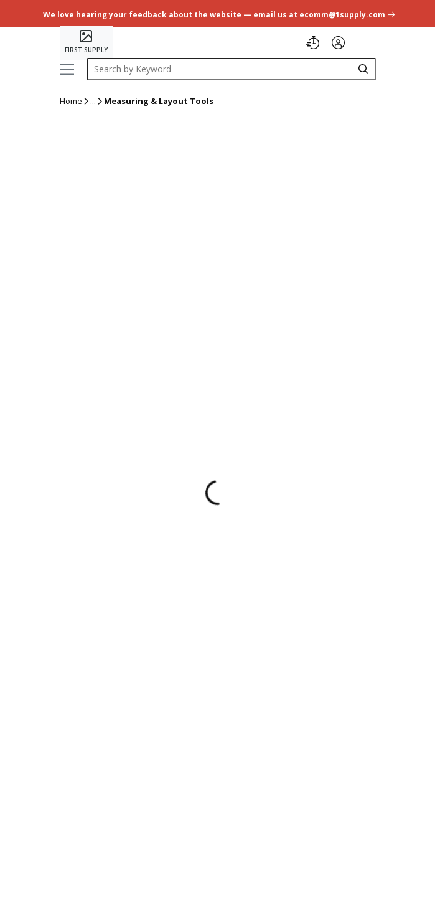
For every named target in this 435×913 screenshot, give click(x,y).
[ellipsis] (93, 101)
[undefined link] (217, 13)
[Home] (86, 42)
